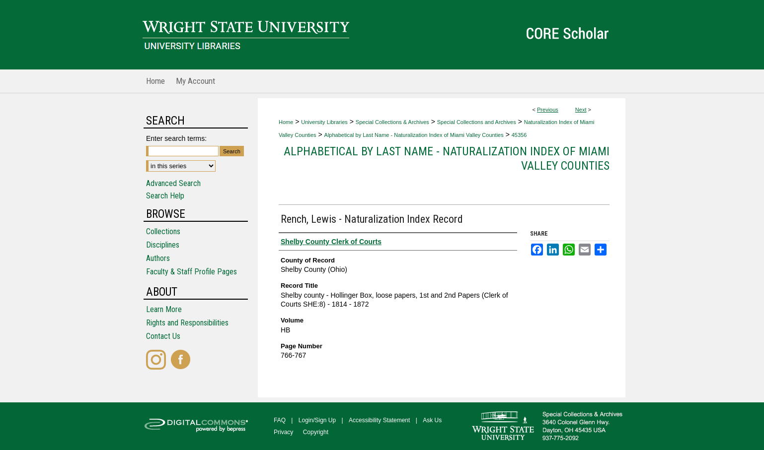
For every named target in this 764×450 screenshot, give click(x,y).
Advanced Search (173, 183)
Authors (158, 258)
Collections (163, 231)
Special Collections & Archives (392, 122)
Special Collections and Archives (476, 122)
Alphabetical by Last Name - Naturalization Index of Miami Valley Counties (414, 135)
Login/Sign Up (317, 420)
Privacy (283, 432)
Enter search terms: (176, 138)
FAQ (280, 420)
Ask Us (432, 420)
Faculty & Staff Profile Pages (191, 271)
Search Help (165, 195)
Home (286, 122)
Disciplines (162, 245)
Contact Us (163, 336)
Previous (547, 110)
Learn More (164, 309)
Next (581, 110)
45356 (519, 135)
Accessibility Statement (379, 420)
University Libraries (324, 122)
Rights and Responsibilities (187, 322)
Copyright (315, 432)
